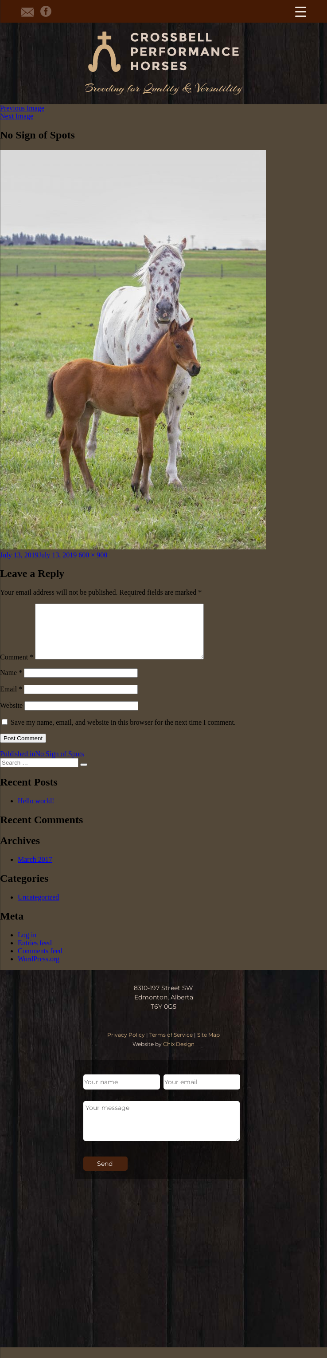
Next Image (16, 116)
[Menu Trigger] (301, 11)
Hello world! (36, 811)
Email (11, 699)
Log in (27, 945)
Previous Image (22, 108)
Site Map (208, 1045)
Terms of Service (171, 1045)
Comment (16, 667)
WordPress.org (38, 969)
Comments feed (40, 961)
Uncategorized (38, 908)
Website (11, 716)
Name (11, 683)
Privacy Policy (126, 1045)
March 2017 (35, 870)
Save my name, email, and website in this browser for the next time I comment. (123, 733)
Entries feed (35, 953)
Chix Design (179, 1054)
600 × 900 (92, 555)
